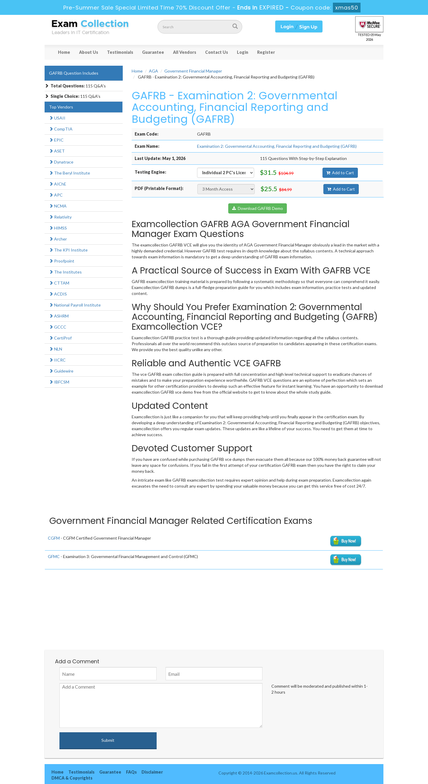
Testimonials (120, 52)
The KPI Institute (68, 249)
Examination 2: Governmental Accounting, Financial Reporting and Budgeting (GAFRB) (277, 146)
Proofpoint (61, 260)
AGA (153, 70)
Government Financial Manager (193, 70)
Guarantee (153, 52)
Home (64, 52)
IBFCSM (59, 381)
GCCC (57, 326)
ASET (57, 150)
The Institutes (65, 271)
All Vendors (184, 52)
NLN (55, 348)
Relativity (60, 216)
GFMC (54, 556)
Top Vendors (61, 106)
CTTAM (59, 282)
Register (266, 52)
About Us (88, 52)
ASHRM (59, 315)
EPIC (56, 139)
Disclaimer (152, 771)
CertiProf (60, 337)
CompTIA (61, 128)
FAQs (131, 771)
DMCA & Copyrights (71, 777)
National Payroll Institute (75, 304)
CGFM (54, 538)
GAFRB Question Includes (73, 73)
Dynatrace (61, 161)
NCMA (58, 205)
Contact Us (216, 52)
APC (56, 194)
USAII (57, 117)
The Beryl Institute (69, 172)
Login (242, 52)
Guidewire (61, 370)
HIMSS (58, 227)
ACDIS (58, 293)
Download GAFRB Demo (257, 208)
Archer (58, 238)
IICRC (57, 359)
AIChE (57, 183)
